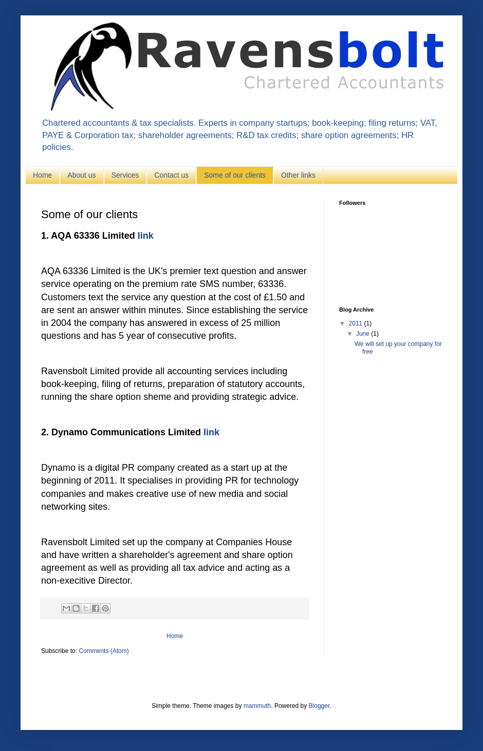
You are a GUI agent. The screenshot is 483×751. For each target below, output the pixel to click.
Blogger (319, 705)
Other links (298, 175)
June (363, 333)
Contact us (171, 175)
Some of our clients (235, 175)
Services (125, 175)
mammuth (257, 705)
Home (42, 175)
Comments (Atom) (103, 650)
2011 (356, 323)
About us (81, 175)
